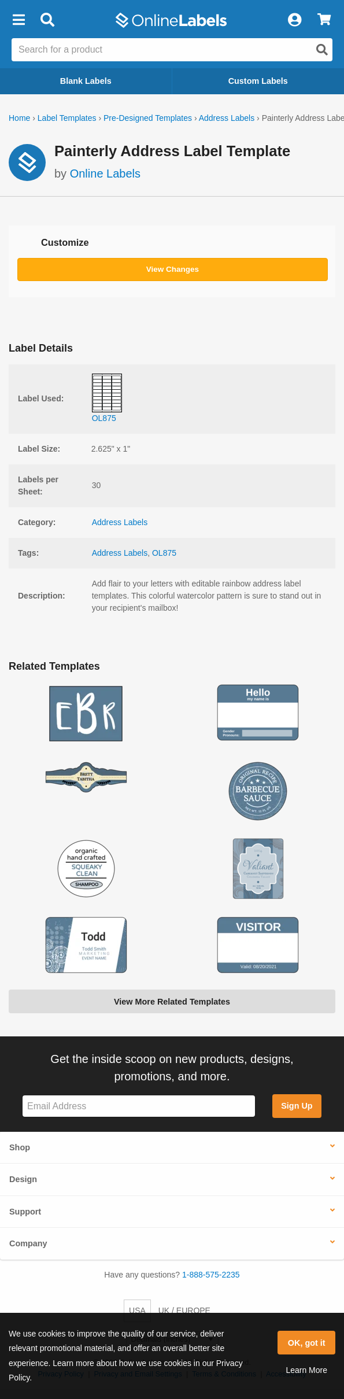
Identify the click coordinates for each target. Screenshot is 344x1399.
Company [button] (28, 1243)
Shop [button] (19, 1147)
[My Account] (294, 20)
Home (19, 118)
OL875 (164, 553)
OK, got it (306, 1343)
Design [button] (23, 1179)
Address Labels (227, 118)
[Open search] (322, 49)
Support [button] (25, 1211)
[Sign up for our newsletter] (139, 1106)
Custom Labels (258, 81)
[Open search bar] (47, 20)
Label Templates (67, 118)
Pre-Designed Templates (147, 118)
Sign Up (296, 1105)
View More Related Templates (172, 1001)
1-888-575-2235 (211, 1274)
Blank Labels (86, 81)
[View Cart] (324, 20)
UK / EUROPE (184, 1310)
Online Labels (105, 173)
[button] (18, 20)
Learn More (306, 1370)
